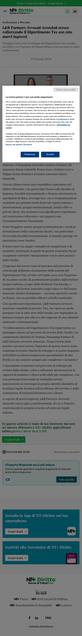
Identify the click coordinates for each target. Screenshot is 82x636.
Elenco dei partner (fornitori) (19, 145)
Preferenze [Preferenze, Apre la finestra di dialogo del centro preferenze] (29, 154)
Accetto (50, 154)
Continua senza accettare (66, 90)
